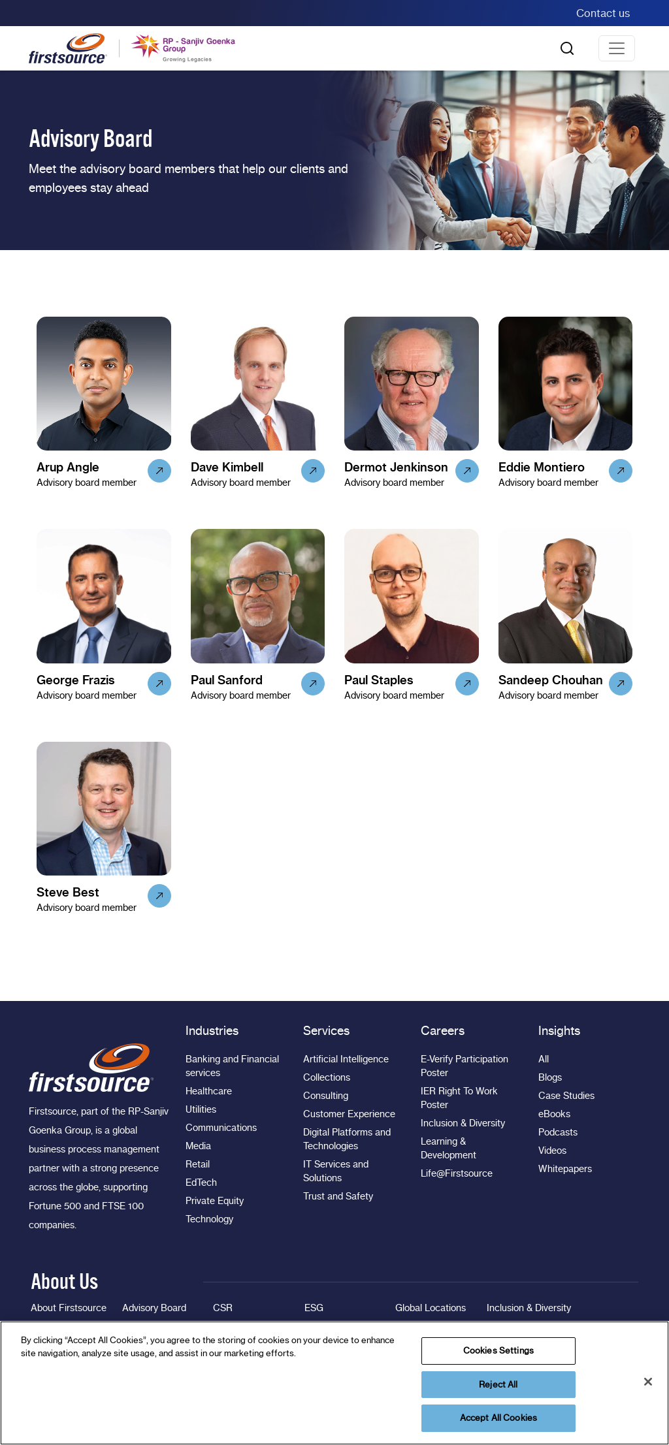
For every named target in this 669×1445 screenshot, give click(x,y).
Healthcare (209, 1091)
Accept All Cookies (498, 1417)
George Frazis (76, 680)
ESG (313, 1308)
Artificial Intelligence (346, 1059)
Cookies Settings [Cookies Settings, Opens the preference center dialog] (498, 1350)
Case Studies (566, 1096)
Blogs (550, 1077)
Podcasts (558, 1132)
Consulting (325, 1096)
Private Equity (215, 1201)
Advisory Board (154, 1308)
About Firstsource (68, 1308)
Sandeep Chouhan (550, 680)
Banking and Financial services (232, 1066)
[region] (334, 1383)
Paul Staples (379, 680)
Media (198, 1146)
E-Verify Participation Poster (464, 1066)
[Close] (648, 1381)
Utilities (201, 1109)
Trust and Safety (338, 1196)
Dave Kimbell (227, 467)
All (543, 1059)
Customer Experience (349, 1114)
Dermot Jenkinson (396, 467)
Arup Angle (68, 467)
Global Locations (430, 1308)
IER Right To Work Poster (459, 1098)
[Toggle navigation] (616, 48)
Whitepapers (565, 1169)
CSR (223, 1308)
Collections (326, 1077)
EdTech (201, 1182)
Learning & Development (448, 1148)
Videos (552, 1150)
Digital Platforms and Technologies (347, 1139)
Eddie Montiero (541, 467)
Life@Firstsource (457, 1173)
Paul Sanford (227, 680)
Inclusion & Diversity (463, 1123)
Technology (209, 1219)
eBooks (554, 1114)
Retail (198, 1164)
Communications (221, 1128)
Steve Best (68, 892)
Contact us (603, 13)
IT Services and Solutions (335, 1171)
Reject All (498, 1384)
